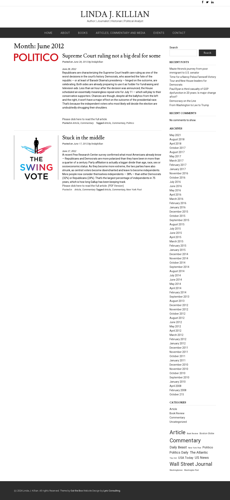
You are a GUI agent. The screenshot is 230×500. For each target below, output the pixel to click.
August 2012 (177, 317)
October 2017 (177, 147)
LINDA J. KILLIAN (115, 14)
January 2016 (178, 207)
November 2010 (179, 368)
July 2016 (175, 181)
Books (83, 32)
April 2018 (175, 143)
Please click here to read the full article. (84, 119)
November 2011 (179, 351)
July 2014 (175, 275)
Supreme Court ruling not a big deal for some (111, 55)
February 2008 (178, 390)
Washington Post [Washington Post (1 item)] (191, 470)
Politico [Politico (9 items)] (208, 447)
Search (174, 47)
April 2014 (175, 288)
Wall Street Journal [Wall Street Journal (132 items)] (191, 464)
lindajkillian (97, 61)
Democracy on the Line (183, 100)
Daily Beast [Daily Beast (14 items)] (178, 447)
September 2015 (179, 220)
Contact (179, 32)
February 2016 (178, 203)
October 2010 (177, 373)
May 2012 (175, 326)
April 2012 (175, 330)
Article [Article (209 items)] (177, 432)
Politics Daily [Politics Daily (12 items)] (179, 452)
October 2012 (177, 313)
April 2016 (175, 194)
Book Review (177, 413)
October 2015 (177, 215)
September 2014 (179, 266)
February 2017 (178, 164)
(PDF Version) (116, 185)
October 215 (177, 394)
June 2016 (176, 186)
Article (76, 123)
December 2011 (179, 347)
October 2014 (177, 262)
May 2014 (175, 283)
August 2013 (177, 300)
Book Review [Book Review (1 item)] (192, 433)
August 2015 (177, 224)
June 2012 (176, 322)
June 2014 (176, 279)
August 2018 (177, 139)
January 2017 (178, 169)
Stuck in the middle (83, 137)
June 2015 (176, 232)
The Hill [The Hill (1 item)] (173, 458)
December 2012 (179, 305)
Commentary (87, 123)
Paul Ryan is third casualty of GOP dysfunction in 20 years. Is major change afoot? (193, 92)
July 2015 (175, 228)
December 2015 (179, 211)
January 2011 (178, 360)
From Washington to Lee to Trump (189, 105)
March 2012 (176, 334)
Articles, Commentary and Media (120, 32)
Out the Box (77, 490)
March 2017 (176, 160)
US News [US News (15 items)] (202, 457)
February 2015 (178, 245)
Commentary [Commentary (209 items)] (185, 440)
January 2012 (178, 343)
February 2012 (178, 339)
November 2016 (179, 173)
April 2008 (175, 385)
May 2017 (175, 156)
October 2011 (177, 356)
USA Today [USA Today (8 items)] (185, 458)
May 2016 (175, 190)
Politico (130, 123)
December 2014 (179, 254)
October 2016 (177, 177)
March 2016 (176, 198)
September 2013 (179, 296)
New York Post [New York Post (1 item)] (194, 448)
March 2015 (176, 241)
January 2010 (178, 381)
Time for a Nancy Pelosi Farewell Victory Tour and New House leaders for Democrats (193, 80)
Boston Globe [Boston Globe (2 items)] (207, 433)
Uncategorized (178, 421)
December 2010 (179, 364)
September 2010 (179, 377)
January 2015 (178, 249)
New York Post (134, 189)
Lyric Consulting (111, 490)
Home (48, 32)
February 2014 (178, 292)
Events (159, 32)
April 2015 (175, 237)
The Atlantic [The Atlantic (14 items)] (199, 452)
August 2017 (177, 152)
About (65, 32)
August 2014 (177, 271)
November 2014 (179, 258)
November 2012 (179, 309)
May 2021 (175, 135)
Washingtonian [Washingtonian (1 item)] (176, 470)
